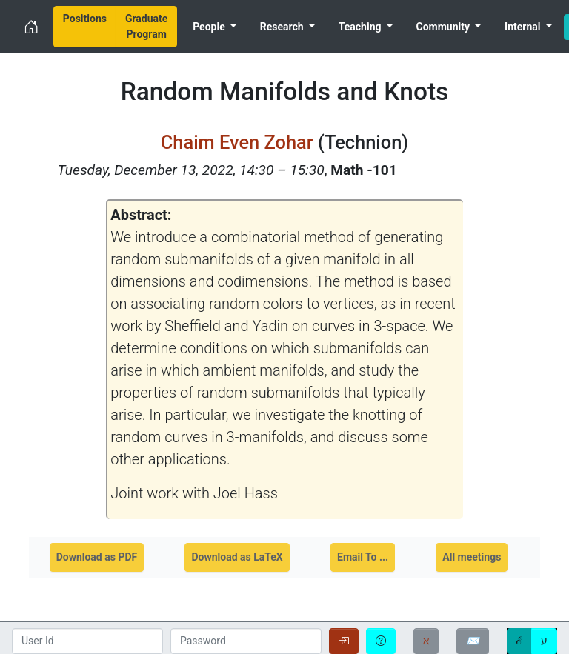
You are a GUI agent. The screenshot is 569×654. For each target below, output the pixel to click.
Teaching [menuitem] (361, 27)
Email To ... (362, 557)
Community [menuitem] (444, 27)
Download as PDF (97, 557)
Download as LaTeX (236, 557)
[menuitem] (84, 26)
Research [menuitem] (283, 27)
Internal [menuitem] (524, 27)
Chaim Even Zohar (237, 142)
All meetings (471, 557)
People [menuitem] (210, 27)
